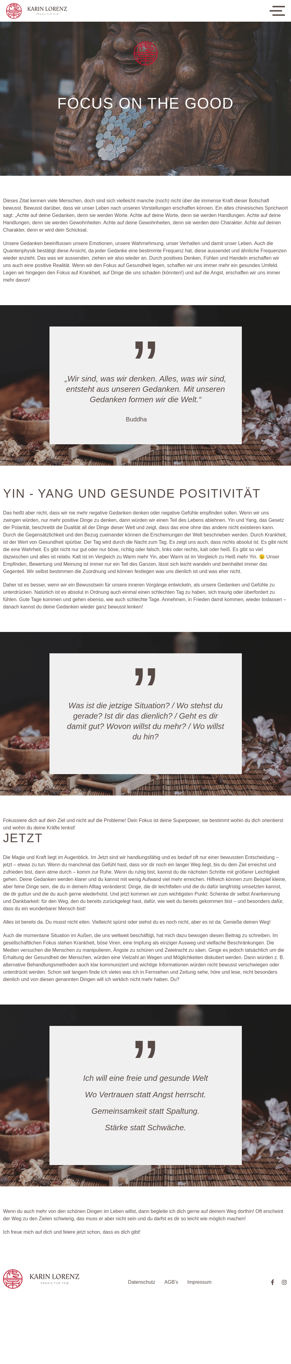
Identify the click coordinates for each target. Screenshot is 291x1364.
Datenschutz (141, 1282)
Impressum (199, 1282)
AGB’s (171, 1282)
